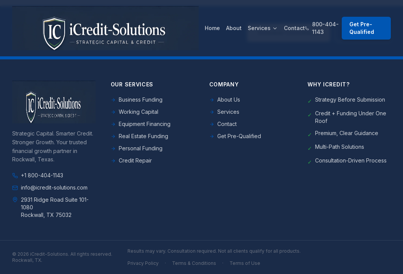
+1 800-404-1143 (37, 175)
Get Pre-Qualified (361, 28)
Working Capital (134, 111)
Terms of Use (244, 263)
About (234, 28)
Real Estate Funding (139, 136)
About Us (224, 99)
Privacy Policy (143, 263)
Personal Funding (136, 148)
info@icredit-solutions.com (50, 187)
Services (263, 28)
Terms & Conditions (194, 263)
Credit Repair (131, 160)
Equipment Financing (140, 124)
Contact (294, 28)
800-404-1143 (321, 28)
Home (212, 28)
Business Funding (136, 99)
